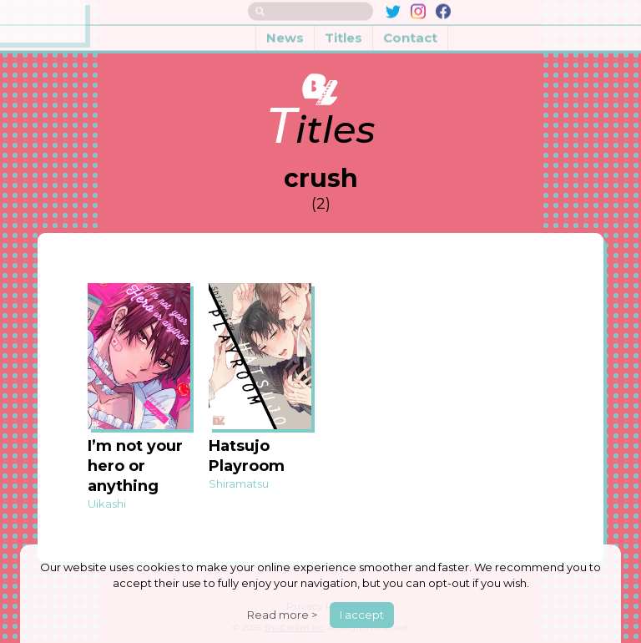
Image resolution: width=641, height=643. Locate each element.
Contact (410, 32)
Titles (343, 32)
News (285, 32)
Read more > (282, 614)
